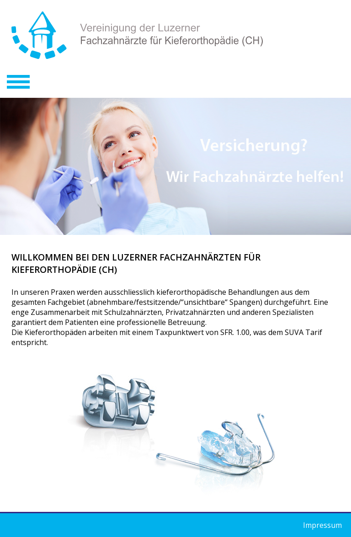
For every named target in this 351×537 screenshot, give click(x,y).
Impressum (322, 525)
